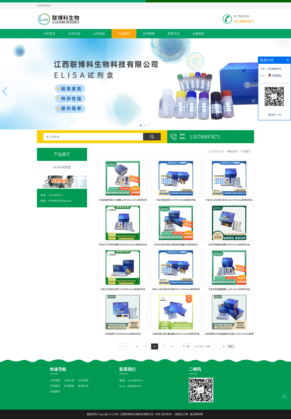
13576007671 (244, 21)
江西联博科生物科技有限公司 (137, 414)
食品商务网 (196, 414)
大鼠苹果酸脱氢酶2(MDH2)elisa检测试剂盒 (229, 244)
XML (158, 414)
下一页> (187, 346)
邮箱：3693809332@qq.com (56, 200)
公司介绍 (74, 33)
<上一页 (125, 346)
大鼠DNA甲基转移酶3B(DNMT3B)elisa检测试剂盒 (122, 244)
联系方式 (174, 33)
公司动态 (99, 33)
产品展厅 (124, 33)
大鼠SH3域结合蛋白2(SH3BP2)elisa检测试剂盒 (122, 289)
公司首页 (49, 33)
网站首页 (232, 151)
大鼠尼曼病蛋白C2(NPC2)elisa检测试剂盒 (176, 200)
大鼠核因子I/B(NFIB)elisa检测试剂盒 (123, 334)
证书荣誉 (149, 33)
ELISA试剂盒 (62, 167)
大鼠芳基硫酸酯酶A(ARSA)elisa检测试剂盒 (229, 289)
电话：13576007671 (52, 195)
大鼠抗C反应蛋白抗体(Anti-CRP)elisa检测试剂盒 (229, 200)
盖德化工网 (181, 414)
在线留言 (199, 33)
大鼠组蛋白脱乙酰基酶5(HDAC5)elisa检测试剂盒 (176, 334)
